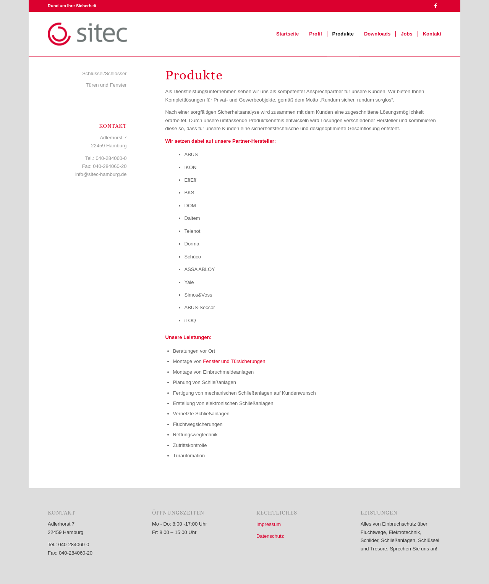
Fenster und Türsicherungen (234, 361)
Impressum (268, 524)
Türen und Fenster (106, 85)
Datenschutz (270, 536)
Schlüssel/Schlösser (104, 73)
